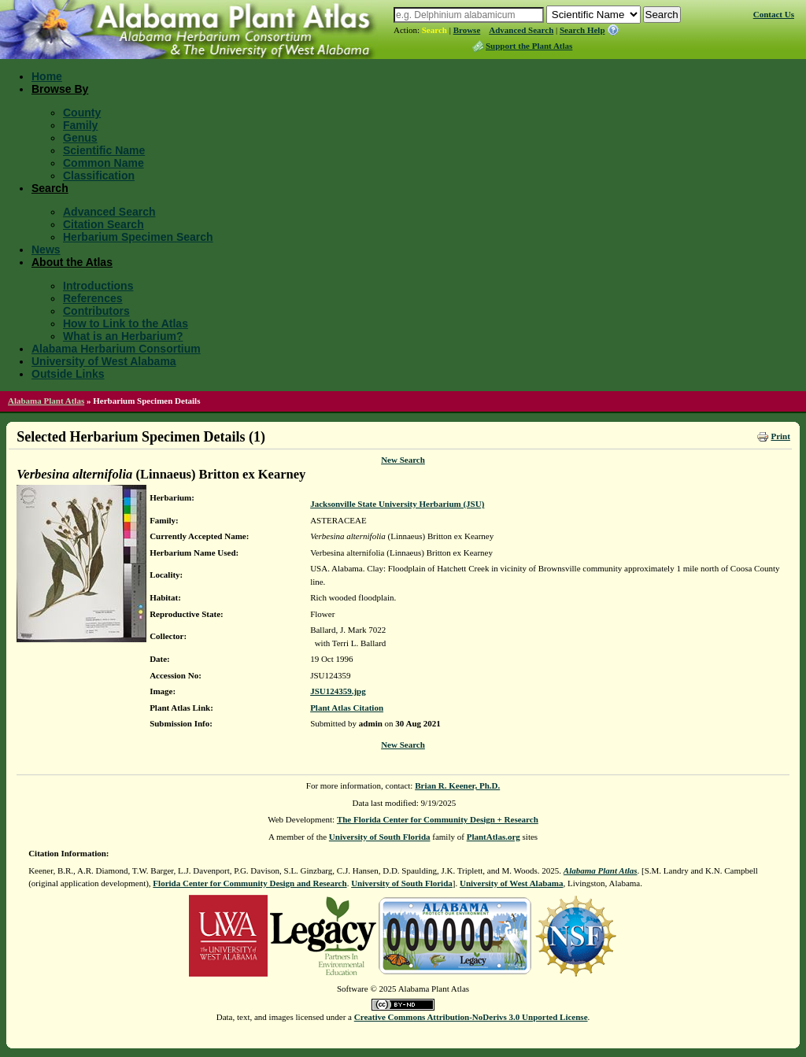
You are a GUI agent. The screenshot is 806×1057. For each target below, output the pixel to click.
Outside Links (68, 374)
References (93, 298)
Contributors (96, 311)
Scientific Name (104, 150)
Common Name (103, 163)
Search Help (582, 30)
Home (46, 76)
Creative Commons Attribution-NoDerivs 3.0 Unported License (471, 1017)
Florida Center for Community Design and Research (249, 883)
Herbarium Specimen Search (138, 237)
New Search (403, 459)
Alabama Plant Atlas (46, 400)
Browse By (59, 89)
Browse (467, 30)
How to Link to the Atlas (125, 323)
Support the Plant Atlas (529, 45)
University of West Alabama (103, 361)
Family (80, 125)
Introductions (98, 285)
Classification (99, 175)
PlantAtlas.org (493, 836)
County (82, 112)
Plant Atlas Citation (346, 707)
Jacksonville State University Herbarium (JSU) (397, 503)
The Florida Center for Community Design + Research (437, 819)
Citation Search (103, 224)
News (46, 249)
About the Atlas (72, 262)
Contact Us (773, 14)
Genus (80, 137)
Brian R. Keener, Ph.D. (457, 785)
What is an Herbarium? (123, 336)
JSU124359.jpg (338, 691)
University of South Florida (380, 836)
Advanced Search (521, 30)
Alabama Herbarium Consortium (116, 348)
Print (780, 436)
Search (434, 30)
